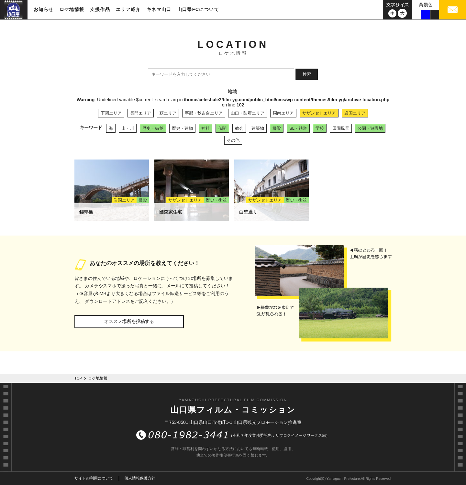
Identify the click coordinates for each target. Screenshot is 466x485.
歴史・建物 (182, 128)
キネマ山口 (159, 9)
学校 (320, 128)
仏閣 (222, 128)
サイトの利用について (93, 478)
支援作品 (100, 9)
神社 (205, 128)
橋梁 (276, 128)
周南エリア (283, 113)
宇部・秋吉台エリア (204, 113)
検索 (307, 74)
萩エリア (168, 113)
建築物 (257, 128)
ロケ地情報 (72, 9)
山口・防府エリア (247, 113)
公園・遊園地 (370, 128)
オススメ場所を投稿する (129, 321)
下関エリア (111, 113)
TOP (78, 378)
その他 (233, 140)
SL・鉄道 (298, 128)
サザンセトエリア (319, 113)
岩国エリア (354, 113)
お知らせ (44, 9)
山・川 (127, 128)
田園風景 (340, 128)
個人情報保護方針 (139, 478)
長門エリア (140, 113)
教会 (239, 128)
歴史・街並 (152, 128)
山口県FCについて (198, 9)
